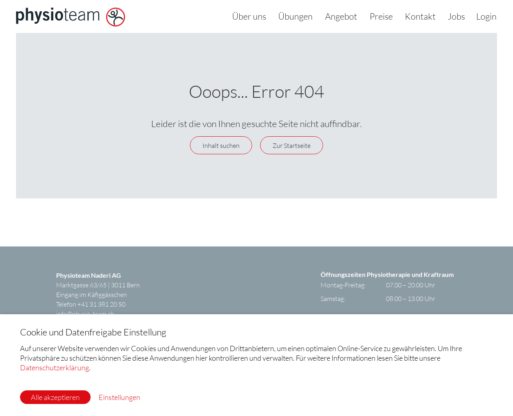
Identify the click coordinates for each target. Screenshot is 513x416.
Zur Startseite (292, 145)
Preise (381, 16)
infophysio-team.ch (85, 313)
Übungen (295, 16)
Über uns (249, 16)
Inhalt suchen (221, 145)
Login (486, 16)
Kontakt (420, 16)
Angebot (341, 16)
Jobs (456, 16)
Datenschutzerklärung (54, 367)
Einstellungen (119, 397)
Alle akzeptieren (55, 397)
